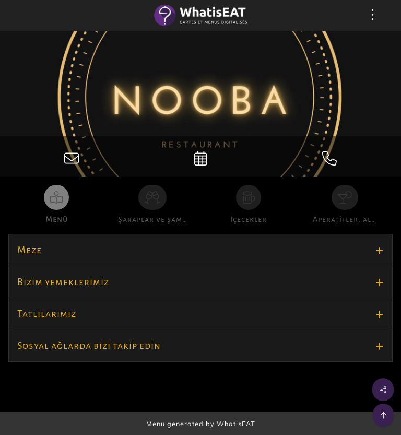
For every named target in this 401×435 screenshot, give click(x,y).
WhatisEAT (236, 423)
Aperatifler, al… (344, 219)
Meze (29, 250)
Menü (56, 219)
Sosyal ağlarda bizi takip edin (89, 345)
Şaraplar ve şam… (152, 219)
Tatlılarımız (46, 314)
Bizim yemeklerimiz (63, 282)
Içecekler (248, 219)
